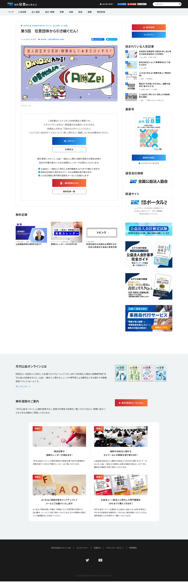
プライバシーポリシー (115, 549)
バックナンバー (82, 549)
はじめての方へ (80, 4)
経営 (74, 11)
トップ (11, 11)
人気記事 (22, 11)
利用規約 (133, 549)
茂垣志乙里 (27, 25)
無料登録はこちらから (142, 404)
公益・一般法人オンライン (26, 4)
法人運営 (34, 11)
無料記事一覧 (69, 193)
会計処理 (56, 25)
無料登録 (119, 4)
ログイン (100, 4)
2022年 (43, 39)
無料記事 (92, 11)
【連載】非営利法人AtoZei (42, 25)
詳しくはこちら (23, 387)
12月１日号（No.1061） (56, 39)
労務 (57, 11)
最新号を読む (149, 158)
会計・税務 (47, 11)
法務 (66, 11)
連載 (82, 11)
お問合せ (138, 4)
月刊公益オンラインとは (61, 549)
